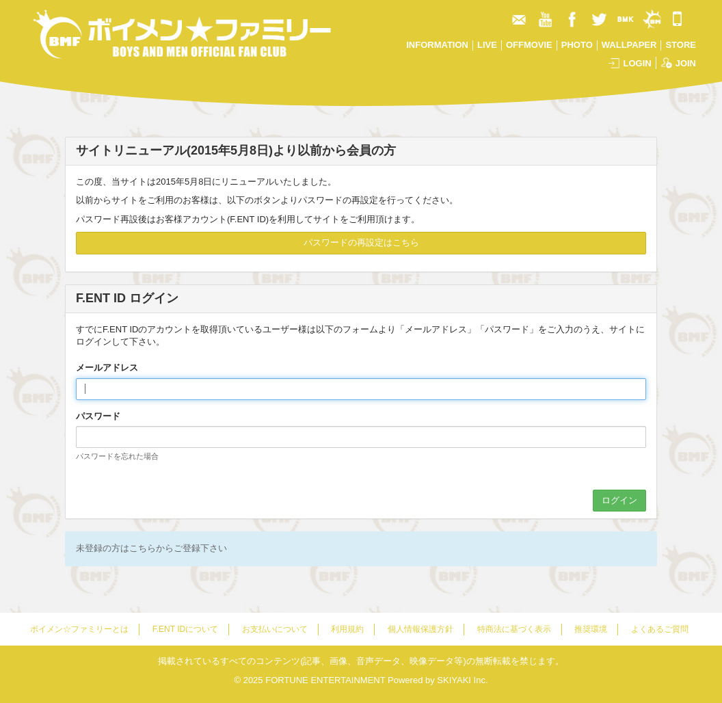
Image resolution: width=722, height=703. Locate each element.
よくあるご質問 (659, 629)
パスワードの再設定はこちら (361, 242)
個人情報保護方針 (420, 629)
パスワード (98, 416)
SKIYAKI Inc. (462, 680)
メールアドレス (107, 367)
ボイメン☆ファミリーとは (79, 629)
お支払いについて (275, 629)
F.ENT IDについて (185, 629)
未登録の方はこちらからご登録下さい (151, 548)
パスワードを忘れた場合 (117, 456)
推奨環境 (590, 629)
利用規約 (347, 629)
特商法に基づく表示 (514, 629)
